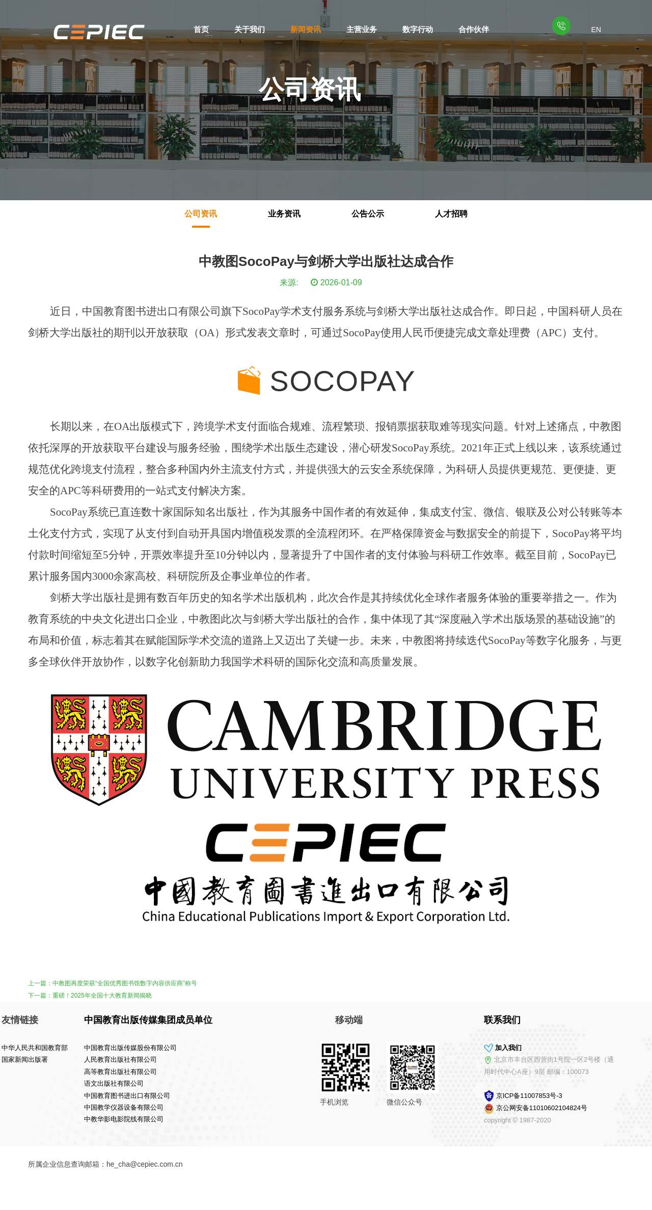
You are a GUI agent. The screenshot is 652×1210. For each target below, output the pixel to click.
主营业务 (361, 29)
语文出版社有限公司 (43, 1083)
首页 (201, 29)
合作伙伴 (473, 29)
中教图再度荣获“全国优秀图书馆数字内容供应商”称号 (124, 983)
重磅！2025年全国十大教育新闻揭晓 (102, 995)
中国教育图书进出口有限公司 (57, 1095)
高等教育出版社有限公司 (50, 1071)
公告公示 (367, 213)
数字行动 (417, 29)
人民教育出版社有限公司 (50, 1059)
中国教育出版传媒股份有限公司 (60, 1048)
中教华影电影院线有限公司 (53, 1119)
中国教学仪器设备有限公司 (53, 1107)
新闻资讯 (305, 29)
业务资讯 (284, 213)
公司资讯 (200, 213)
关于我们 (249, 29)
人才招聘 (451, 213)
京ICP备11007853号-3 (599, 1095)
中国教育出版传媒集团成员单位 (78, 1020)
